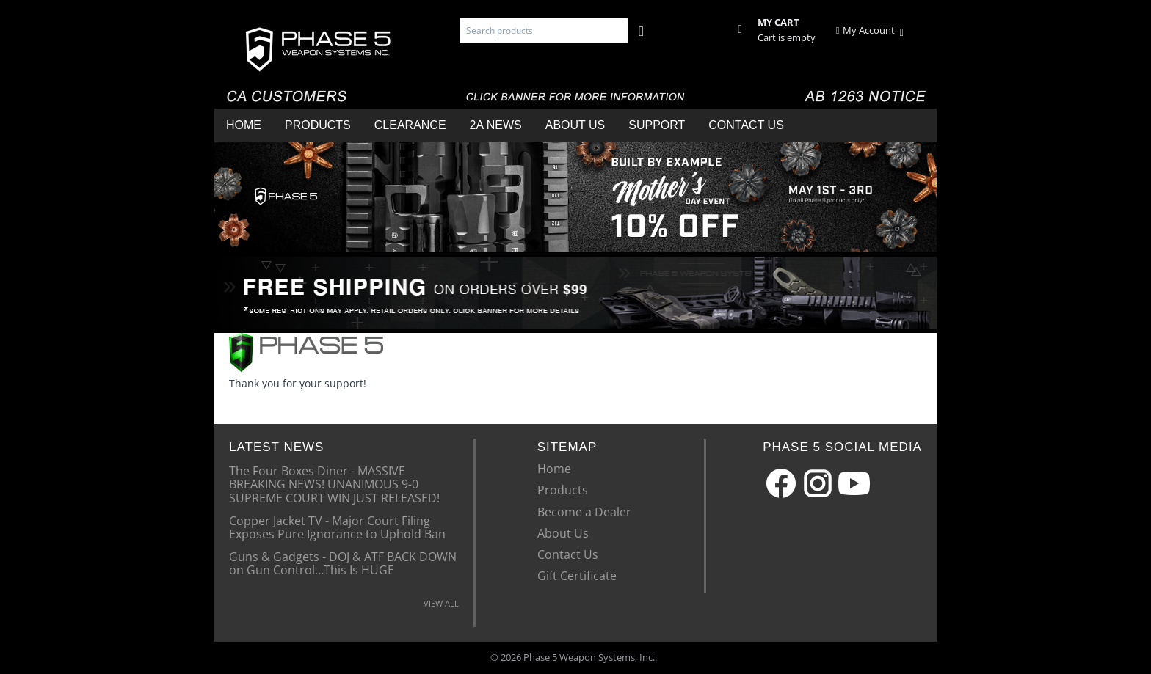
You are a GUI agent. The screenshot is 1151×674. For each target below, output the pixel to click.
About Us (575, 125)
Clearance (410, 125)
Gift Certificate (577, 576)
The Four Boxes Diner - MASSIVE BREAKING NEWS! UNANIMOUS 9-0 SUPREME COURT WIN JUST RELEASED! (334, 484)
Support (656, 125)
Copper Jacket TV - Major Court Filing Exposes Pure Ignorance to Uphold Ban (337, 527)
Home (243, 125)
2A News (496, 125)
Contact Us (746, 125)
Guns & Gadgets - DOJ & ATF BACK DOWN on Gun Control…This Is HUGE (343, 562)
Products (318, 125)
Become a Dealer (584, 512)
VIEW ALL (441, 603)
